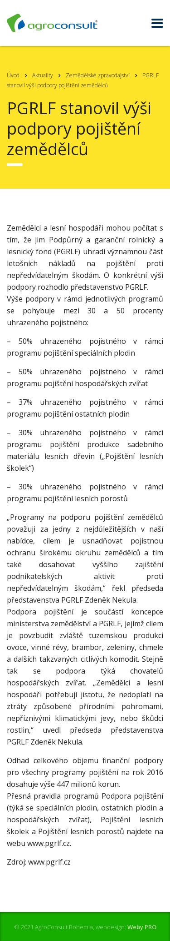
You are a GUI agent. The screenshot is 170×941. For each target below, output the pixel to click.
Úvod (13, 75)
